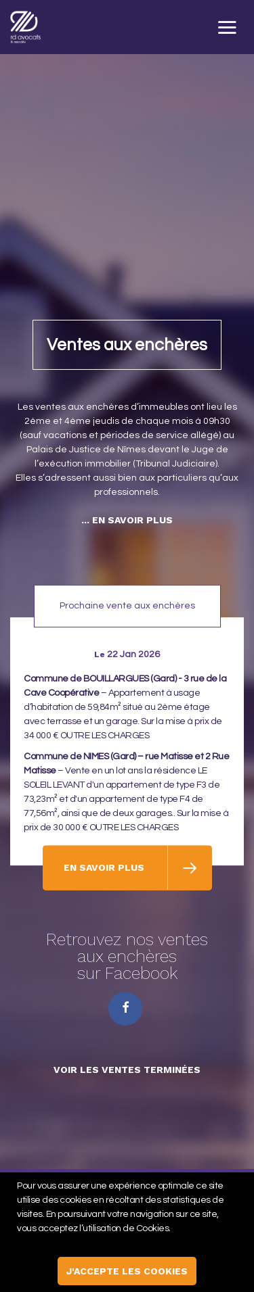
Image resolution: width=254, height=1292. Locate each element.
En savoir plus (105, 872)
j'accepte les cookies (127, 1271)
